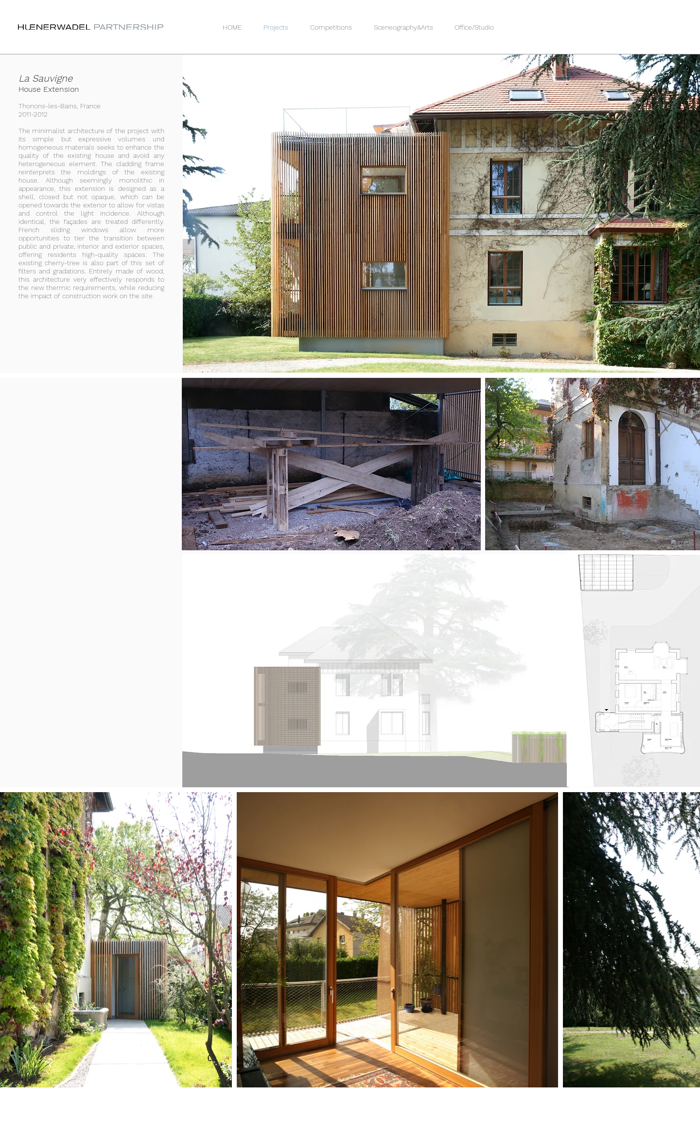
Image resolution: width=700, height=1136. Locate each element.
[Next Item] (688, 940)
